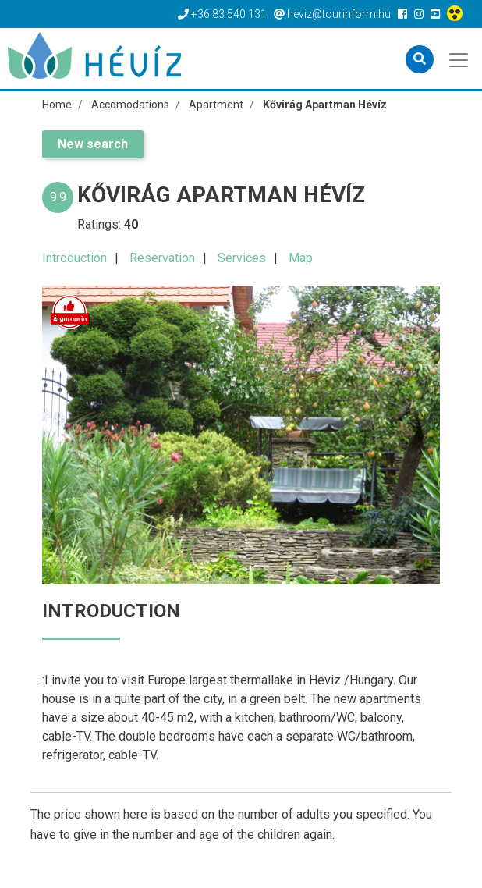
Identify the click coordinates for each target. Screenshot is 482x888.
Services (242, 257)
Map (301, 257)
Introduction (74, 257)
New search (93, 144)
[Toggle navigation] (460, 58)
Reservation (162, 257)
